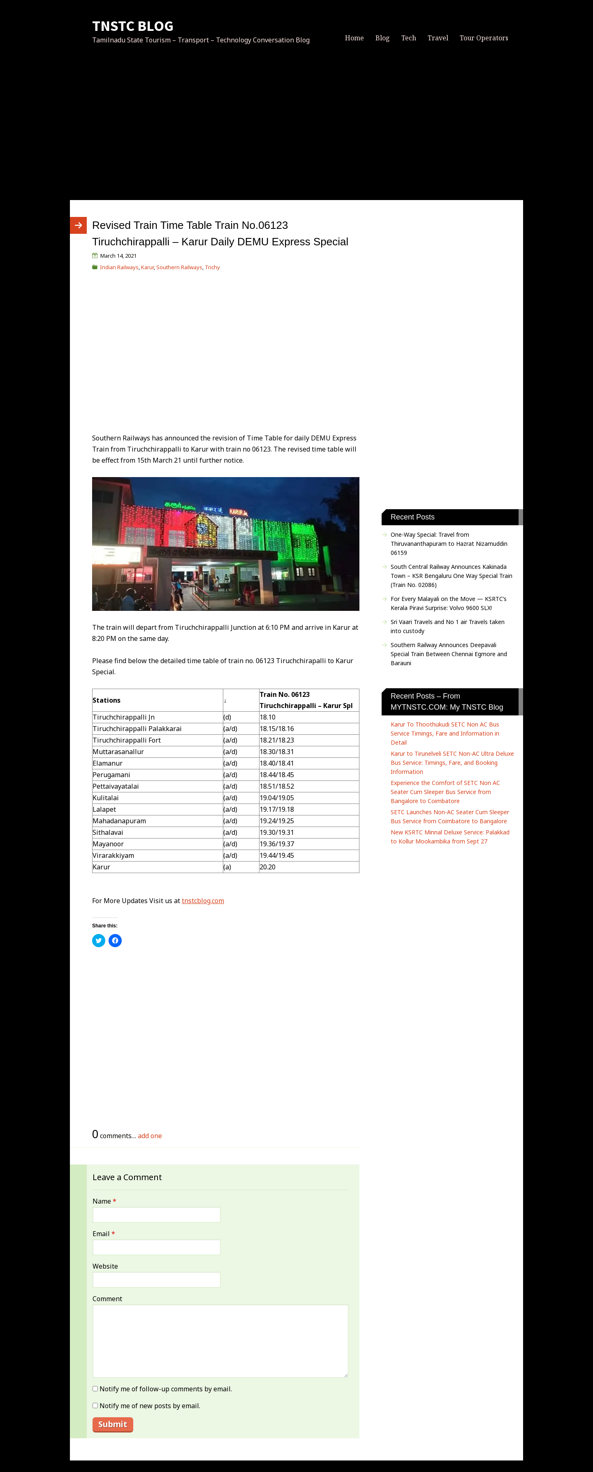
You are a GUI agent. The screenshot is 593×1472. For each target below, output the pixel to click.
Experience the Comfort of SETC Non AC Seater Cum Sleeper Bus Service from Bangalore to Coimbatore (445, 792)
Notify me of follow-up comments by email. (166, 1388)
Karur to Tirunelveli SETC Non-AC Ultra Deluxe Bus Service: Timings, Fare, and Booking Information (452, 763)
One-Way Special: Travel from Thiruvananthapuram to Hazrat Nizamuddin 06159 (449, 544)
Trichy (212, 267)
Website (105, 1266)
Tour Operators (484, 37)
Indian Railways (119, 267)
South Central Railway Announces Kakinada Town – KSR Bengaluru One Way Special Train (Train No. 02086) (451, 576)
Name (104, 1201)
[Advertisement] (296, 131)
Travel (438, 37)
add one (150, 1135)
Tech (408, 37)
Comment (107, 1298)
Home (354, 37)
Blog (382, 37)
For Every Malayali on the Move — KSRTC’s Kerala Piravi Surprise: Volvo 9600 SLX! (449, 603)
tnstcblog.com (203, 900)
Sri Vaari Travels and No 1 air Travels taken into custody (448, 626)
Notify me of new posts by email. (150, 1405)
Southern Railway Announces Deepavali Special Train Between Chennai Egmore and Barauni (449, 654)
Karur (147, 267)
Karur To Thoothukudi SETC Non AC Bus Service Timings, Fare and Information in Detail (445, 733)
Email (104, 1233)
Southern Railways (179, 267)
